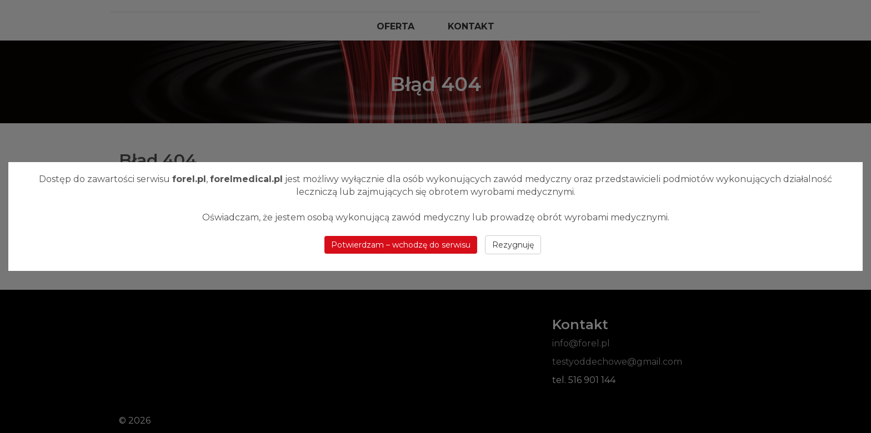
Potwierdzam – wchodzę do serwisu (400, 245)
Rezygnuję (513, 245)
